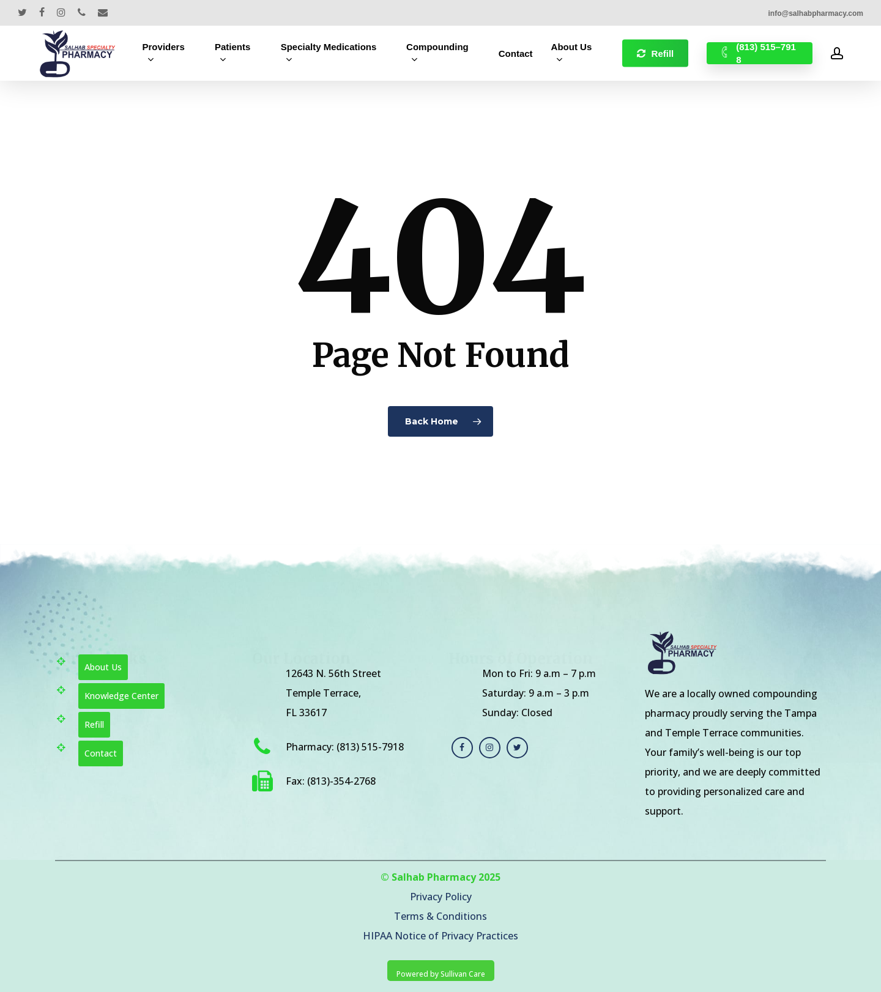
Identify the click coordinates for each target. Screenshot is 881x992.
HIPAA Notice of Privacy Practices (440, 935)
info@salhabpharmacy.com (815, 13)
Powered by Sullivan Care (440, 974)
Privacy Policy (441, 896)
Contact (100, 753)
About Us (103, 667)
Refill (94, 724)
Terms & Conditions (440, 916)
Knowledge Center (121, 695)
